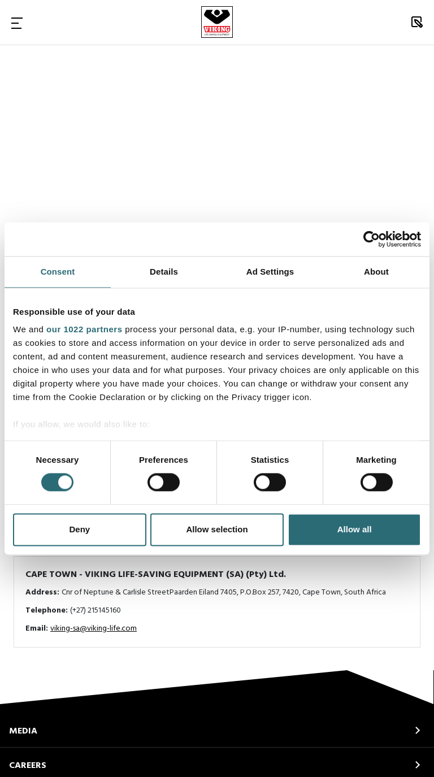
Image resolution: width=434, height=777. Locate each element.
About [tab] (376, 271)
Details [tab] (164, 271)
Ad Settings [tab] (270, 271)
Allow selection (217, 529)
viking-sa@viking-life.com (93, 628)
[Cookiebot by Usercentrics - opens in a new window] (371, 239)
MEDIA (23, 731)
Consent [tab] (58, 271)
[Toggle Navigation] (17, 22)
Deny (79, 529)
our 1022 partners (84, 329)
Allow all (354, 529)
